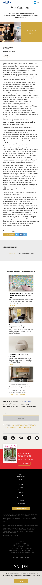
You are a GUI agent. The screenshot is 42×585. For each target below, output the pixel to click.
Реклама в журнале (21, 545)
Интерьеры (21, 476)
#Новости (11, 335)
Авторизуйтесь (12, 253)
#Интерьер (11, 394)
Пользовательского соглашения (21, 425)
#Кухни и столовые (20, 394)
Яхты (21, 492)
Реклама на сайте (21, 543)
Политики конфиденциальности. (22, 577)
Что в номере (24, 463)
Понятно (21, 581)
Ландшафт (21, 479)
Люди (21, 487)
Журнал (21, 500)
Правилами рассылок (25, 427)
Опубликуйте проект (21, 508)
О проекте (21, 541)
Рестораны (21, 498)
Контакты (21, 547)
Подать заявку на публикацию (21, 549)
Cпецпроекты (21, 503)
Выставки (21, 490)
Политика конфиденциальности (21, 552)
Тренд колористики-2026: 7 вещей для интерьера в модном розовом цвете (21, 295)
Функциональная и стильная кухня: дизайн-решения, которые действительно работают (20, 386)
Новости (21, 474)
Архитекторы (21, 482)
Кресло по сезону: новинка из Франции (19, 355)
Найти (32, 2)
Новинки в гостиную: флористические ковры (17, 326)
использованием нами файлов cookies (15, 575)
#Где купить (12, 305)
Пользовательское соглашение (21, 550)
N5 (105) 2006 (7, 57)
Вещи (21, 484)
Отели (21, 495)
